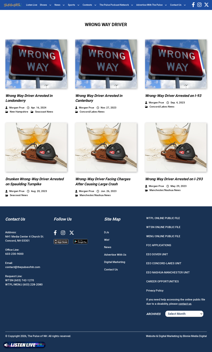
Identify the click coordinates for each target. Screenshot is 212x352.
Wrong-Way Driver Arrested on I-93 (173, 96)
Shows (43, 5)
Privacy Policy (154, 290)
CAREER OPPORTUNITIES (162, 281)
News (57, 5)
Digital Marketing (114, 262)
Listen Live (31, 5)
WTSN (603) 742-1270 (19, 280)
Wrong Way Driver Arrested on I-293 (174, 179)
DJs (106, 232)
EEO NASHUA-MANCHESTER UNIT (168, 272)
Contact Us (175, 5)
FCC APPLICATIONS (158, 245)
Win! (106, 239)
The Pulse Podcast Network (114, 5)
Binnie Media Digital (195, 336)
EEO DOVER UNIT (157, 254)
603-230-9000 (14, 253)
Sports (71, 5)
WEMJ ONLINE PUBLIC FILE (163, 236)
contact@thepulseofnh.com (22, 267)
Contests (87, 5)
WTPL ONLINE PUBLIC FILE (163, 218)
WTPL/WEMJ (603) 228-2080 (24, 284)
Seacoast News (42, 112)
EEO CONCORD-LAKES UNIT (163, 263)
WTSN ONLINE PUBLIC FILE (163, 227)
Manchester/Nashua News (93, 195)
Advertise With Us (115, 254)
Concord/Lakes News (89, 112)
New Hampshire (16, 112)
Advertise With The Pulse (149, 5)
